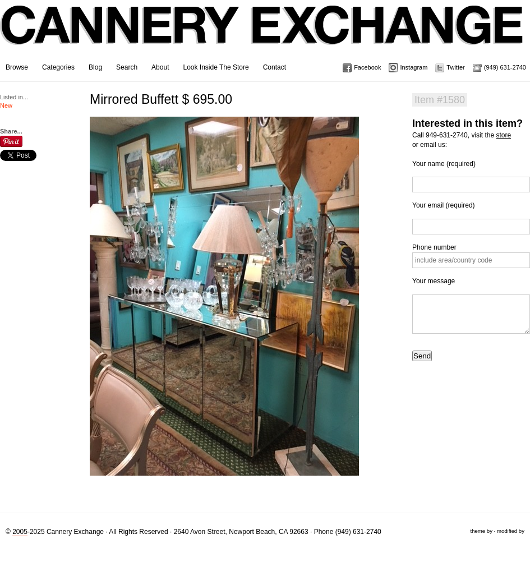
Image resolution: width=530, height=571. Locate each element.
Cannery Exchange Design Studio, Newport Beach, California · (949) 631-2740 (262, 34)
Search (126, 67)
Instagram (413, 67)
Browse (17, 67)
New (6, 105)
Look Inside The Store (215, 67)
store (503, 135)
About (160, 67)
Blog (95, 67)
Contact (274, 67)
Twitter (455, 67)
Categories (58, 67)
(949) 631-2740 (505, 67)
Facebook (367, 67)
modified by (510, 531)
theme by (481, 531)
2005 (19, 532)
